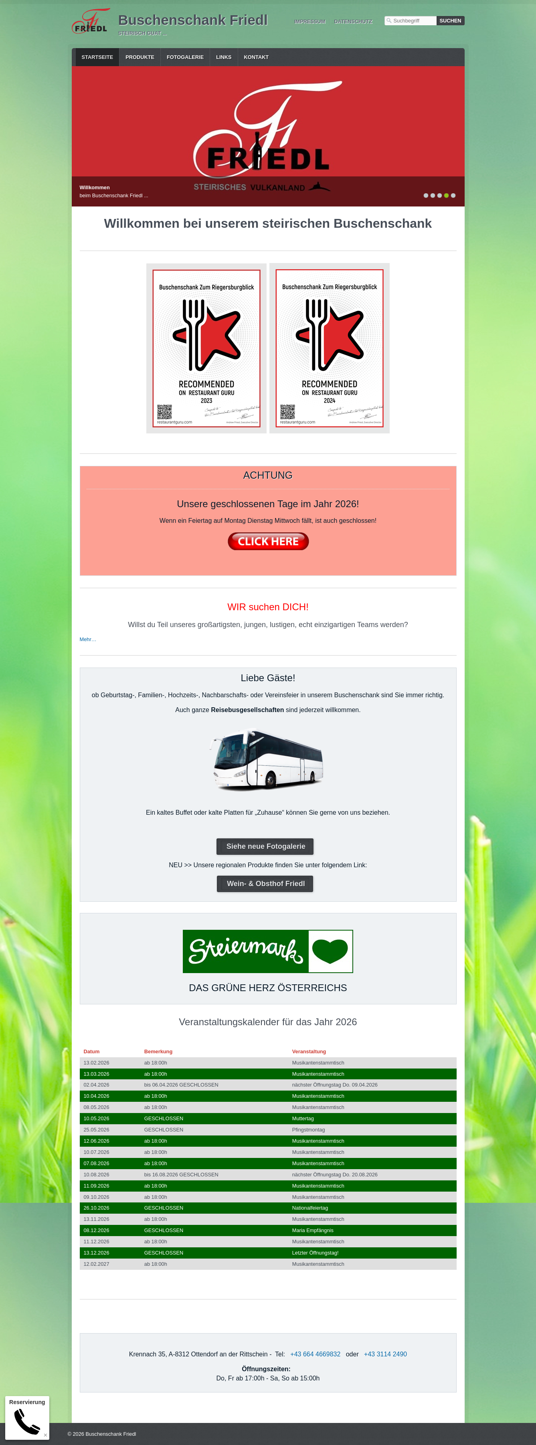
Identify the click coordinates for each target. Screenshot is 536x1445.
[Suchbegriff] (410, 20)
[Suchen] (451, 20)
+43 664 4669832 (315, 1354)
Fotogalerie (185, 57)
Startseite (97, 57)
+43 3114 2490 (385, 1354)
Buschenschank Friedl (193, 20)
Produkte (139, 57)
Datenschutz (353, 21)
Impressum (310, 21)
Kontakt (256, 57)
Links (223, 57)
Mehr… (88, 639)
